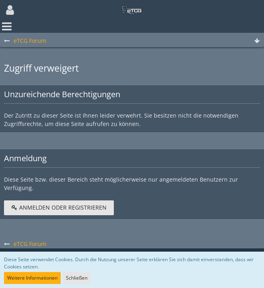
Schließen (76, 277)
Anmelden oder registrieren (59, 207)
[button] (10, 10)
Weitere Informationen (32, 277)
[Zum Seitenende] (257, 41)
